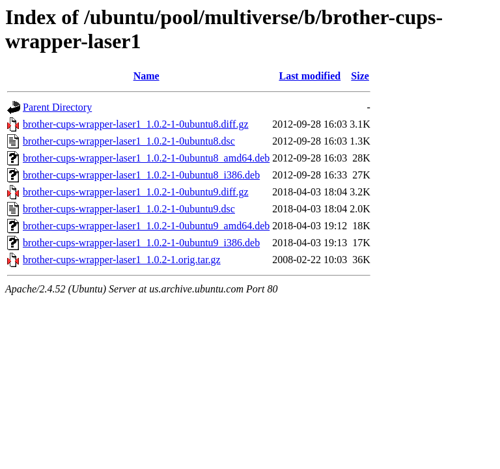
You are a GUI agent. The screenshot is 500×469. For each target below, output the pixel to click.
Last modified (309, 75)
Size (360, 75)
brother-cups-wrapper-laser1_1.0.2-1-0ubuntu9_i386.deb (141, 242)
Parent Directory (57, 107)
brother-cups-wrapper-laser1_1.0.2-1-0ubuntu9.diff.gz (136, 191)
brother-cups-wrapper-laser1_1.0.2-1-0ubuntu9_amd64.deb (146, 225)
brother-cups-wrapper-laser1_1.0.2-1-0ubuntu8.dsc (129, 141)
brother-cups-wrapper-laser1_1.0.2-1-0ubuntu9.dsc (129, 208)
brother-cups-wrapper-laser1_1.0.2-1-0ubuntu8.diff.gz (136, 124)
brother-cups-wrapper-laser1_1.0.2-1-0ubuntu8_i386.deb (141, 174)
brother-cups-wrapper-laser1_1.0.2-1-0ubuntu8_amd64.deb (146, 157)
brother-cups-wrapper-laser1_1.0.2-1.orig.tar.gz (122, 259)
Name (146, 75)
